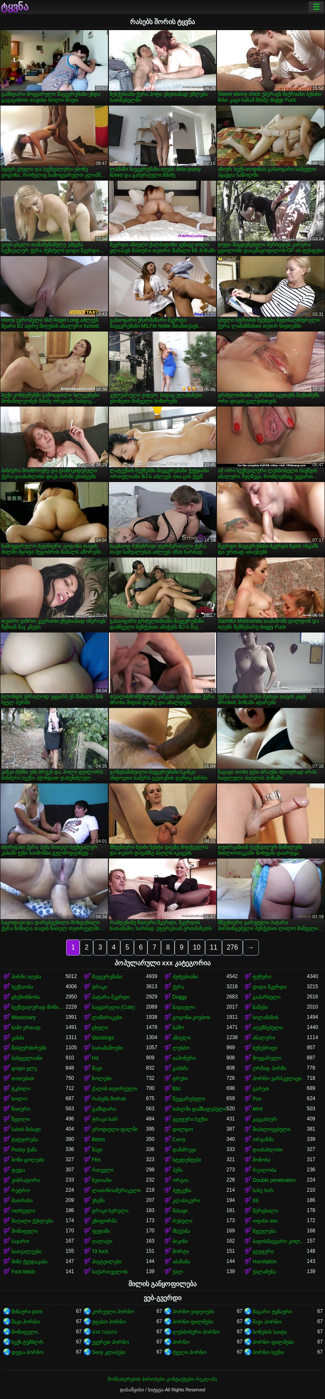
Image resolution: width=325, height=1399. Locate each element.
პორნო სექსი (268, 1352)
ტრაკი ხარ (105, 1119)
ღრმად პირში (269, 1068)
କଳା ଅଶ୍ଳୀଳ (105, 1332)
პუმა (177, 1170)
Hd (95, 1058)
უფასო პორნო (109, 1322)
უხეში (98, 1201)
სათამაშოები (107, 1048)
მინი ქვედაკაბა (29, 1262)
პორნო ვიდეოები (193, 1312)
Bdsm (98, 1140)
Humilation (265, 1262)
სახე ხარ (263, 1190)
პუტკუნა (181, 1190)
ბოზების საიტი (269, 1332)
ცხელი (100, 1028)
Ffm (96, 1160)
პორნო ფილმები (192, 1322)
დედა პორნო (27, 1352)
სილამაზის (265, 1017)
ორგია (180, 1180)
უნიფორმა (104, 1221)
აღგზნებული (268, 1028)
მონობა (261, 1160)
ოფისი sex (265, 1221)
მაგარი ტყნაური (272, 1312)
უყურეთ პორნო (110, 1342)
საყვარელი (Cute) (113, 1007)
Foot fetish (23, 1272)
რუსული (182, 1221)
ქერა (178, 987)
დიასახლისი (268, 1150)
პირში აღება (26, 977)
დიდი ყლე (24, 1068)
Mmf (257, 1109)
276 (232, 947)
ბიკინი (180, 1241)
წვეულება (264, 1231)
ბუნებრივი (265, 1048)
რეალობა (264, 1170)
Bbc (176, 1089)
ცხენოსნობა (25, 997)
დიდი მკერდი (269, 987)
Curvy (179, 1140)
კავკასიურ (265, 1119)
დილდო (182, 1129)
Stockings (103, 1038)
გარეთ (261, 1089)
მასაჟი (180, 1211)
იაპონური (184, 1058)
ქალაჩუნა (264, 1272)
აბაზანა (181, 1262)
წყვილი (20, 1119)
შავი (97, 1068)
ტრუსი (180, 1078)
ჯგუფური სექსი (190, 1119)
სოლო (19, 1099)
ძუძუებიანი (185, 977)
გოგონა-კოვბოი (191, 1017)
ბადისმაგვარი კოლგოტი (280, 1241)
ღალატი (102, 1241)
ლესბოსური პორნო (195, 1332)
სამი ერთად (26, 1028)
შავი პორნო (25, 1322)
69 (255, 1201)
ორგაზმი (263, 1140)
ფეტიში (101, 1231)
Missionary (23, 1017)
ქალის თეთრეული (114, 1089)
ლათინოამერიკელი (116, 1190)
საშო (178, 1028)
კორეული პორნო (113, 1312)
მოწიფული (24, 1231)
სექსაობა (22, 987)
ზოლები (101, 1078)
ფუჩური (262, 977)
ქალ (177, 1272)
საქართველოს (110, 1272)
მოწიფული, (25, 1332)
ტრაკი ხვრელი (110, 1211)
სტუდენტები (186, 1160)
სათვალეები (26, 1251)
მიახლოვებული (271, 1129)
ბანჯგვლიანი (26, 1058)
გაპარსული (267, 997)
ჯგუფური (263, 1251)
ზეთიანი (101, 1180)
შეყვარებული (188, 1099)
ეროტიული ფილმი (115, 1129)
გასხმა (180, 1068)
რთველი (103, 1170)
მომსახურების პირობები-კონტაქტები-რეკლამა (162, 1379)
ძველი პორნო (189, 1352)
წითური (20, 1109)
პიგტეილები (107, 1262)
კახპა (17, 1038)
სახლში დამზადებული (199, 1109)
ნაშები (260, 1007)
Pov (257, 1099)
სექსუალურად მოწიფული (38, 1007)
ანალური (264, 1038)
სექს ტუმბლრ (27, 1342)
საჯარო (20, 1241)
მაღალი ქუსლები (32, 1221)
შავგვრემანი (107, 977)
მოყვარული (267, 1058)
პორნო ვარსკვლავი (277, 1078)
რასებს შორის (109, 1099)
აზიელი (181, 1038)
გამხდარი (104, 1109)
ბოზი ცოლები (27, 1160)
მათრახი (22, 1201)
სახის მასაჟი (26, 1129)
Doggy (179, 997)
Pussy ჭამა (24, 1150)
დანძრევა (184, 1150)
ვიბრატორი (25, 1180)
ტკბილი (21, 1089)
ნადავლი (183, 1007)
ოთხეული (23, 1211)
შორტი (180, 1251)
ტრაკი (99, 987)
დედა (18, 1170)
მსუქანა (181, 1231)
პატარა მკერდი (111, 997)
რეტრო (20, 1190)
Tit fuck (100, 1251)
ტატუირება (24, 1140)
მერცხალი (265, 1211)
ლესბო (180, 1048)
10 (196, 947)
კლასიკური (186, 1201)
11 (213, 947)
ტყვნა (14, 6)
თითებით (22, 1078)
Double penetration (274, 1180)
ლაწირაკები (107, 1017)
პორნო (180, 1342)
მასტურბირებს (28, 1048)
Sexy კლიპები (108, 1352)
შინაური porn (26, 1312)
